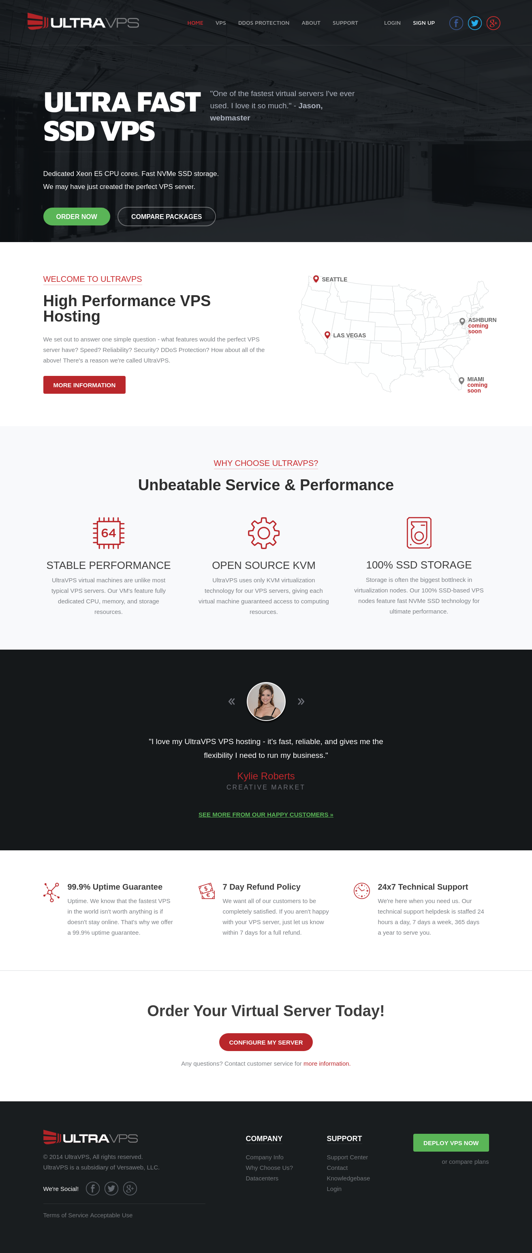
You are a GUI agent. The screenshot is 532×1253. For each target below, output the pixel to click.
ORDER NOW (76, 216)
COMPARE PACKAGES (166, 216)
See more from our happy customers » (266, 814)
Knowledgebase (348, 1178)
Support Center (347, 1157)
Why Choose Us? (269, 1167)
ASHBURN (482, 325)
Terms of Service (66, 1215)
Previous (231, 701)
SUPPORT (345, 22)
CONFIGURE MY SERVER (266, 1042)
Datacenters (262, 1178)
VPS (221, 22)
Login (334, 1188)
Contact (337, 1167)
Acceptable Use (111, 1215)
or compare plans (465, 1161)
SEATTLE (335, 279)
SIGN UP (424, 22)
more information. (327, 1063)
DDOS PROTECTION (263, 22)
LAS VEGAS (349, 335)
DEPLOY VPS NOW (451, 1142)
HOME (195, 22)
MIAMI (478, 384)
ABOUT (310, 22)
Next (301, 701)
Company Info (265, 1157)
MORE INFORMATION (84, 385)
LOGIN (392, 22)
